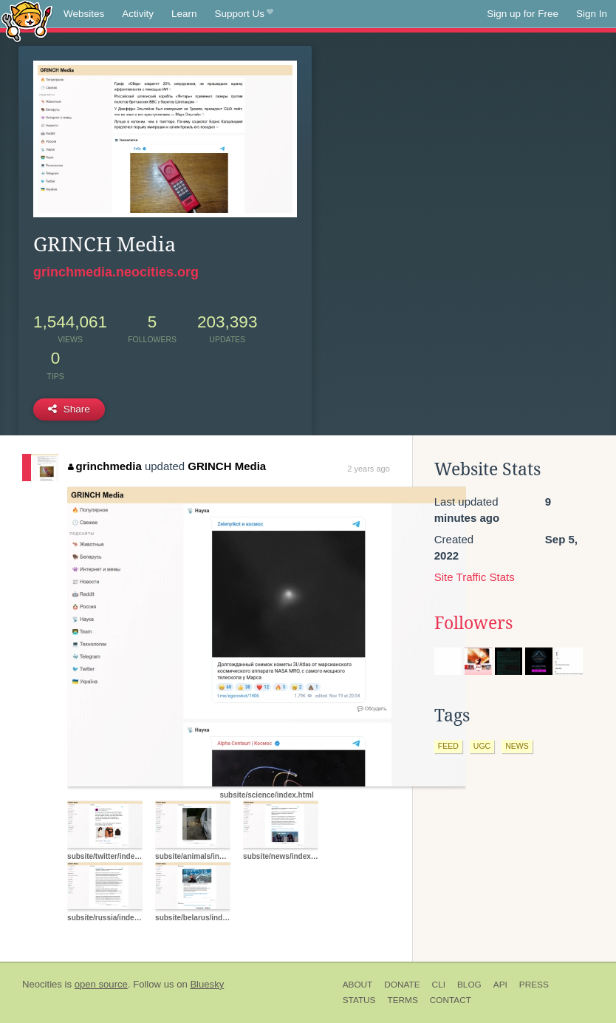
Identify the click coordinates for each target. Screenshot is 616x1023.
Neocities (42, 984)
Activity (138, 13)
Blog (469, 984)
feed (448, 745)
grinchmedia (105, 466)
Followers (473, 623)
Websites (84, 13)
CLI (438, 984)
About (358, 984)
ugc (481, 745)
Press (534, 984)
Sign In (591, 13)
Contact (450, 1000)
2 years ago (368, 468)
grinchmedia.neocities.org (116, 272)
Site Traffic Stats (474, 577)
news (517, 745)
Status (359, 1000)
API (500, 984)
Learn (184, 13)
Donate (402, 984)
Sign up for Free (522, 13)
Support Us (244, 14)
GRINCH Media (227, 466)
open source (101, 984)
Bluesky (207, 984)
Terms (402, 1000)
